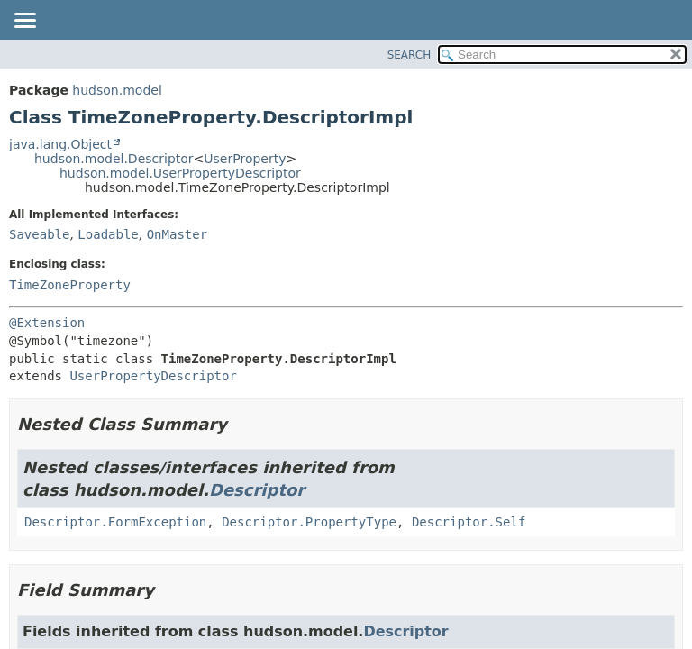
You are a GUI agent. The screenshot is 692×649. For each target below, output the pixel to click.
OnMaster (177, 234)
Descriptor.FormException (115, 522)
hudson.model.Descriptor (114, 158)
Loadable (107, 234)
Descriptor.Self (468, 522)
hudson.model (116, 90)
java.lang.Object (60, 144)
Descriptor (257, 489)
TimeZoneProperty (70, 285)
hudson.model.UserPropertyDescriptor (180, 173)
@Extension (47, 322)
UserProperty (245, 158)
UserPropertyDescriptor (152, 376)
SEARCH (409, 55)
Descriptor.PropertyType (309, 522)
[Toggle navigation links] (24, 21)
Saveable (39, 234)
